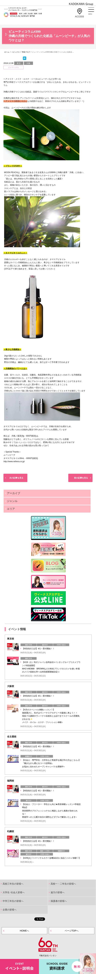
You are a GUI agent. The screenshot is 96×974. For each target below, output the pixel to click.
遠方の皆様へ (57, 892)
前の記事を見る (81, 478)
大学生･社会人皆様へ (14, 892)
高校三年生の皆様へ (13, 883)
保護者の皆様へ (59, 901)
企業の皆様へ (9, 909)
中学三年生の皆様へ (13, 901)
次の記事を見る (16, 478)
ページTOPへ (72, 930)
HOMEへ (24, 930)
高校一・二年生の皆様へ (63, 883)
